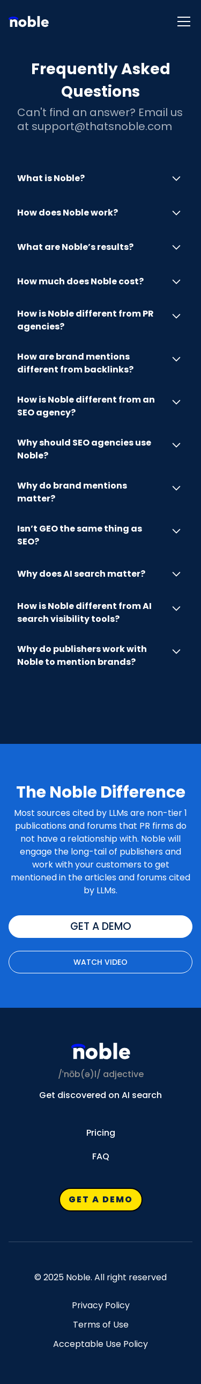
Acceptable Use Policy (100, 1344)
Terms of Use (101, 1325)
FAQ (100, 1156)
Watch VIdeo (100, 962)
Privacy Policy (101, 1305)
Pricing (100, 1133)
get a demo (100, 926)
